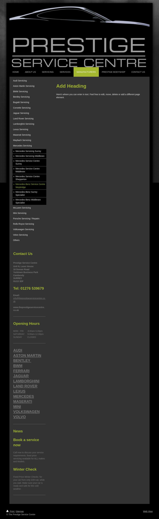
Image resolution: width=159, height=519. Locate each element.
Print (10, 511)
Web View (148, 511)
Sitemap (20, 511)
